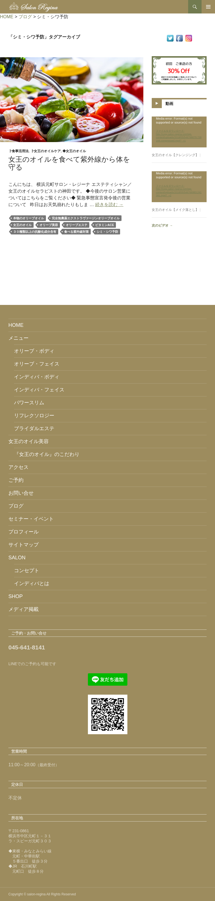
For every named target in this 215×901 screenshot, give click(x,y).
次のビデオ (162, 225)
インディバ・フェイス (39, 390)
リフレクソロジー (34, 415)
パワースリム (29, 402)
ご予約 (16, 480)
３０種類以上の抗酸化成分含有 (34, 231)
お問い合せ (21, 493)
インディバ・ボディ (36, 377)
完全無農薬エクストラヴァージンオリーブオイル (86, 218)
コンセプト (26, 570)
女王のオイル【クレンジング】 (175, 155)
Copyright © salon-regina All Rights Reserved (42, 894)
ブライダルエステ (34, 428)
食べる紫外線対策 (76, 231)
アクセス (18, 467)
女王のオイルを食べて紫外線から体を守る (69, 163)
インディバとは (31, 583)
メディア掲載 (23, 609)
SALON (16, 557)
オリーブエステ (76, 225)
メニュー (18, 338)
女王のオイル (22, 225)
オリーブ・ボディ (34, 351)
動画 (169, 103)
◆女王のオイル (74, 151)
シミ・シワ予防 (107, 231)
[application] (179, 132)
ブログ (16, 506)
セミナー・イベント (31, 519)
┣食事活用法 (18, 151)
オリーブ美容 (48, 225)
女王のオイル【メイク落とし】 (175, 210)
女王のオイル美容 (28, 441)
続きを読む (109, 204)
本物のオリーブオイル (28, 218)
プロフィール (23, 532)
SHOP (15, 596)
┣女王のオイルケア (46, 151)
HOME (16, 325)
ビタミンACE (104, 225)
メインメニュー (208, 6)
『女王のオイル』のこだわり (47, 454)
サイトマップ (23, 545)
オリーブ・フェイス (36, 364)
